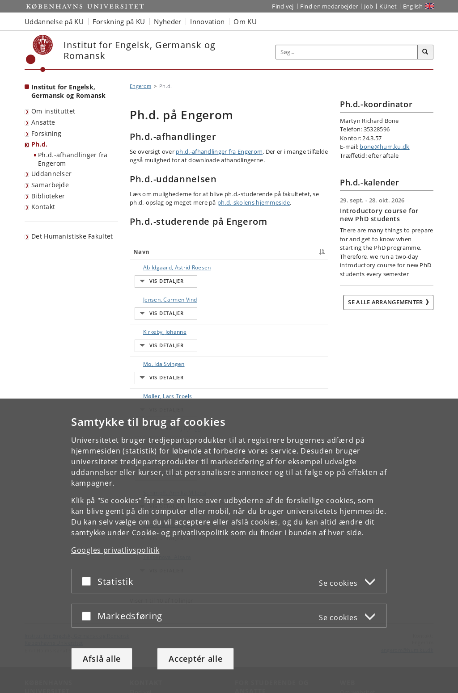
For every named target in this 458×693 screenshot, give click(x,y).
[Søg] (425, 52)
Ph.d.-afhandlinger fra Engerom (73, 159)
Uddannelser (51, 173)
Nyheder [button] (167, 21)
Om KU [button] (245, 21)
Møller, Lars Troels (149, 366)
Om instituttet (53, 111)
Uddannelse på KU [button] (54, 21)
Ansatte (43, 122)
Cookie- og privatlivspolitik (180, 533)
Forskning (46, 133)
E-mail (315, 267)
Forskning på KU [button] (119, 21)
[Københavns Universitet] (39, 53)
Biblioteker (48, 196)
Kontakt (43, 206)
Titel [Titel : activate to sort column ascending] (190, 252)
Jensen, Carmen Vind (151, 295)
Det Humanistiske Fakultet (72, 236)
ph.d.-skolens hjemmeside (253, 202)
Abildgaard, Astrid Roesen (152, 271)
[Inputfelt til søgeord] (347, 52)
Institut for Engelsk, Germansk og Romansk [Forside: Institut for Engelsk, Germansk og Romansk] (68, 91)
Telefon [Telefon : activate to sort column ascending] (259, 252)
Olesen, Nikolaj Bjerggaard (154, 390)
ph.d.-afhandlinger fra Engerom (219, 151)
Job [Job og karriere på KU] (368, 6)
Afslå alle (102, 658)
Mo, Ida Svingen (144, 342)
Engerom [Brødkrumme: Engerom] (140, 86)
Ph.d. (39, 144)
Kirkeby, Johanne (144, 319)
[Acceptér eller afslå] (88, 581)
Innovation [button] (207, 21)
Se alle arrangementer (385, 302)
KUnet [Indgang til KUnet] (388, 6)
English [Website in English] (413, 6)
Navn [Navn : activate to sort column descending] (141, 252)
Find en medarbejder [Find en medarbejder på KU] (329, 6)
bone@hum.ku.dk (384, 147)
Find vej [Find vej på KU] (282, 6)
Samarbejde (50, 185)
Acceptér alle (195, 658)
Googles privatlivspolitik (115, 550)
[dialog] (229, 546)
